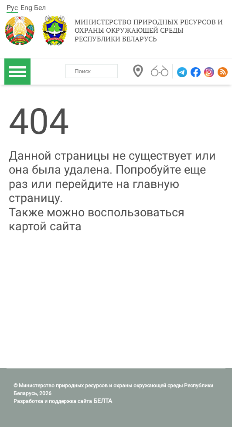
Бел (40, 7)
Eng (26, 7)
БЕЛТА (102, 400)
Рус (12, 7)
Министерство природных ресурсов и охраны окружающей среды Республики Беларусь (149, 30)
